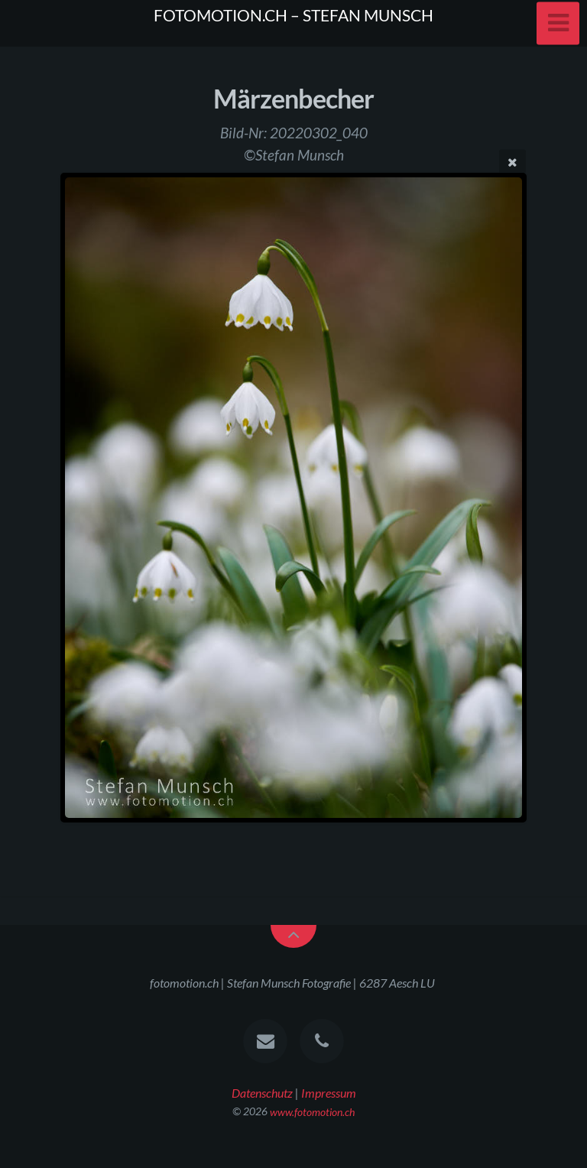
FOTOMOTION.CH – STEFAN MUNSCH (293, 14)
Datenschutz (262, 1092)
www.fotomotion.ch (312, 1111)
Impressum (328, 1092)
